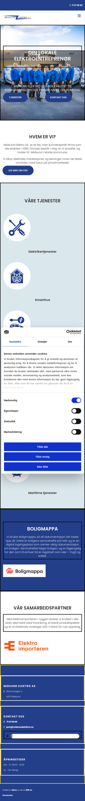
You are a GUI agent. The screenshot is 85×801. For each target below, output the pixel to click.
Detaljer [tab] (42, 341)
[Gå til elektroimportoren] (26, 652)
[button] (15, 97)
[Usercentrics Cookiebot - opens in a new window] (66, 332)
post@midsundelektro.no (20, 727)
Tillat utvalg (42, 456)
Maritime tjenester (42, 493)
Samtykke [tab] (15, 341)
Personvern (8, 795)
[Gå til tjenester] (17, 245)
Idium (14, 790)
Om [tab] (70, 341)
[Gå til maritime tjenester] (17, 486)
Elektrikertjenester (43, 251)
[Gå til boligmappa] (24, 579)
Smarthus (42, 300)
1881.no (29, 790)
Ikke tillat (42, 466)
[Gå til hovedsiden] (18, 20)
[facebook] (12, 736)
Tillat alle (42, 446)
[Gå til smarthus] (17, 293)
